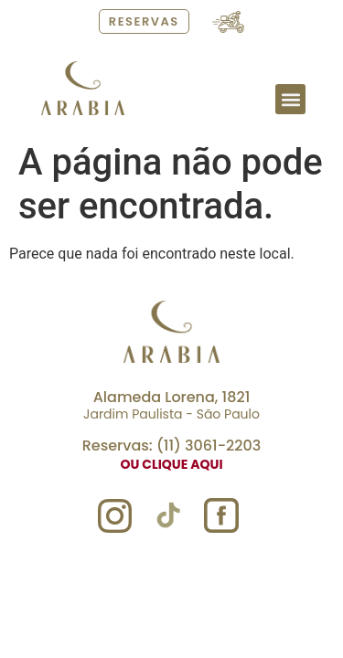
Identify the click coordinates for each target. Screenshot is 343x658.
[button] (290, 99)
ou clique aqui (171, 464)
